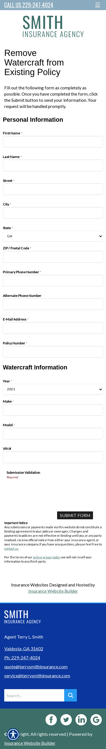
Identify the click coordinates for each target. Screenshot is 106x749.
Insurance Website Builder (53, 591)
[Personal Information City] (53, 213)
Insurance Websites (29, 584)
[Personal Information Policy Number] (53, 352)
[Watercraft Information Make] (53, 410)
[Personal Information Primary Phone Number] (53, 280)
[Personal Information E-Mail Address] (53, 328)
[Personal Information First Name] (53, 142)
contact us (11, 548)
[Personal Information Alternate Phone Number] (53, 304)
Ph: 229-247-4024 (22, 657)
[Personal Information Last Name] (53, 165)
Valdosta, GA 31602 (23, 648)
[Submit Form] (75, 515)
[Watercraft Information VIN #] (53, 457)
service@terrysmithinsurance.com (37, 675)
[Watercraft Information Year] (53, 389)
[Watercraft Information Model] (53, 433)
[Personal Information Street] (53, 189)
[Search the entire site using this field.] (34, 695)
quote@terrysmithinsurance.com (36, 666)
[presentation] (49, 490)
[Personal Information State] (53, 236)
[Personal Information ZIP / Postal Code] (53, 257)
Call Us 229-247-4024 (28, 5)
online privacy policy (47, 557)
